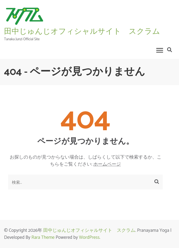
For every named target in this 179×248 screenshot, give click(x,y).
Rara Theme (43, 237)
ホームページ (107, 164)
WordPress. (89, 237)
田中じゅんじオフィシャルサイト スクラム (82, 31)
